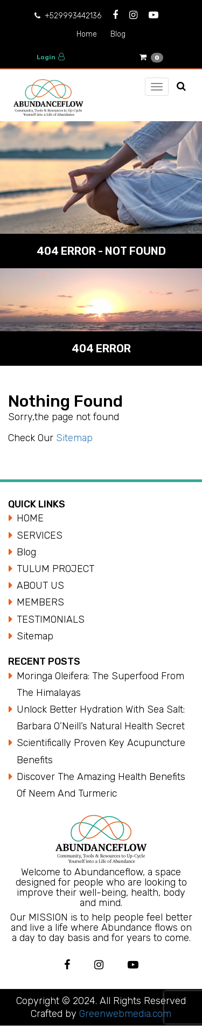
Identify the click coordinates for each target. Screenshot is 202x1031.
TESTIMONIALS (51, 619)
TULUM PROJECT (55, 569)
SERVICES (39, 535)
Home (86, 34)
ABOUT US (40, 585)
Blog (118, 34)
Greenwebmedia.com (123, 1014)
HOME (30, 518)
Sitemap (74, 438)
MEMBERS (40, 602)
